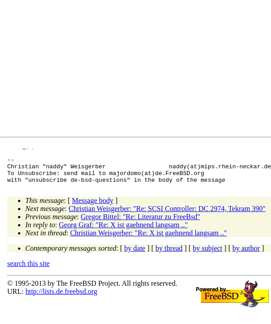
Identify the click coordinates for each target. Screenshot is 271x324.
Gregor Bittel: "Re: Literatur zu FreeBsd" (140, 222)
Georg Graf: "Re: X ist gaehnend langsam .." (123, 230)
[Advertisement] (138, 70)
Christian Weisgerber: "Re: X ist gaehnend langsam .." (148, 238)
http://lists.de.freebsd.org (61, 297)
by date (135, 253)
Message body (93, 206)
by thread (169, 253)
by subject (207, 253)
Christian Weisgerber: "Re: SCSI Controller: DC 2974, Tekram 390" (167, 214)
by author (246, 253)
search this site (28, 269)
